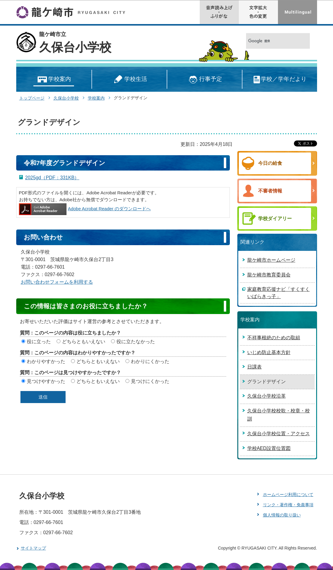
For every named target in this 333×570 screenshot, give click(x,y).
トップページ (32, 98)
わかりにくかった (150, 361)
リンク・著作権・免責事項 (288, 504)
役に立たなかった (135, 341)
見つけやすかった (46, 381)
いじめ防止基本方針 (269, 352)
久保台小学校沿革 (266, 396)
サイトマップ (33, 548)
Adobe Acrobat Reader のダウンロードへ (85, 208)
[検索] (271, 41)
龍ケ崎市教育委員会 (269, 274)
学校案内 (53, 79)
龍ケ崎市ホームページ (271, 260)
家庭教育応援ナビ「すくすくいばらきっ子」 (278, 293)
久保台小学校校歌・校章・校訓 (278, 414)
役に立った (39, 341)
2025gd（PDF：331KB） (52, 177)
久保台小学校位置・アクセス (278, 433)
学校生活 (129, 79)
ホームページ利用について (288, 494)
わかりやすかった (46, 361)
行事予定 (204, 79)
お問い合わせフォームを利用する (57, 282)
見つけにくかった (150, 381)
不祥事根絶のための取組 (273, 337)
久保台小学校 (75, 47)
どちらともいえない (83, 341)
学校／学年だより (280, 79)
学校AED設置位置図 (269, 448)
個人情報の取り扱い (282, 515)
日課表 (254, 366)
